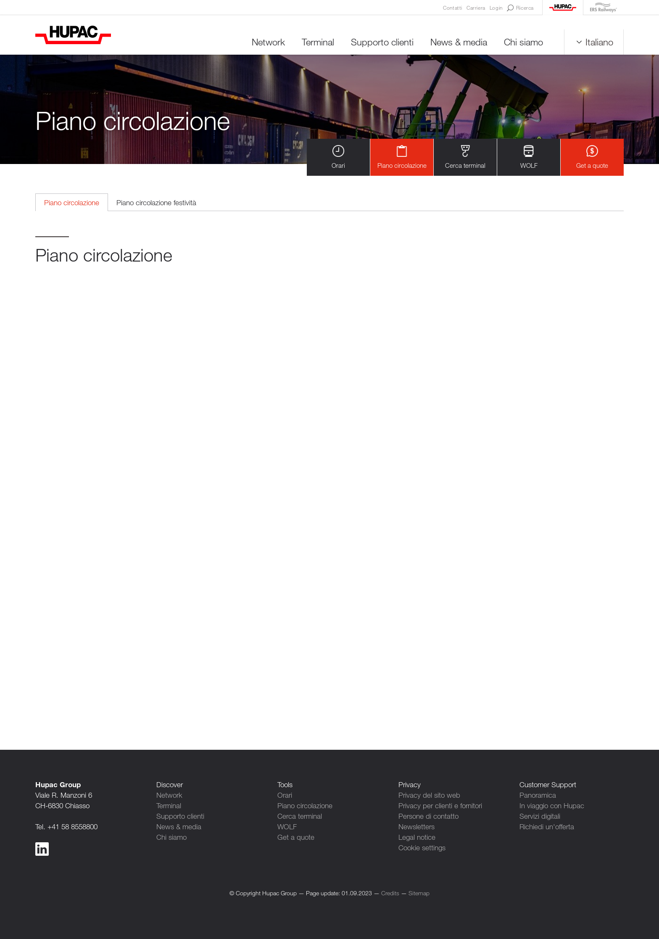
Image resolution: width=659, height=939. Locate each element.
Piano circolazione (402, 157)
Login (496, 7)
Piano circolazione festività (156, 202)
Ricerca (520, 8)
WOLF (529, 157)
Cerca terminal (465, 157)
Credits (390, 893)
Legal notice (416, 837)
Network (268, 42)
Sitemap (419, 893)
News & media (458, 42)
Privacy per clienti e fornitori (440, 805)
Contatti (452, 7)
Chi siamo (523, 42)
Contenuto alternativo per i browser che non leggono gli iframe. (329, 487)
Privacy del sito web (429, 795)
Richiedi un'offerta (546, 826)
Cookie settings (421, 847)
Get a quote (592, 157)
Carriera (476, 7)
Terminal (318, 42)
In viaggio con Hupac (551, 805)
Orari (338, 157)
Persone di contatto (428, 816)
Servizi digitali (539, 816)
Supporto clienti (382, 42)
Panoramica (537, 795)
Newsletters (416, 826)
